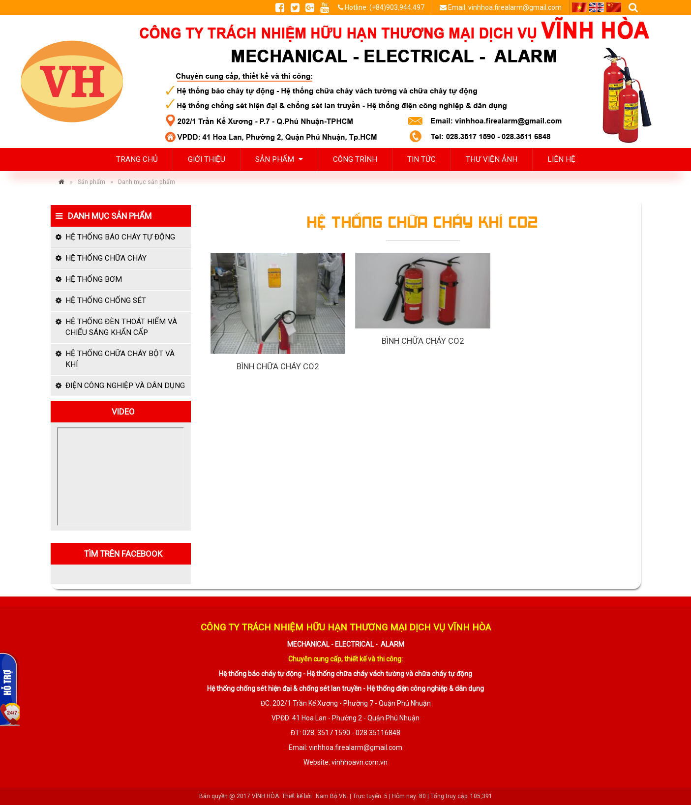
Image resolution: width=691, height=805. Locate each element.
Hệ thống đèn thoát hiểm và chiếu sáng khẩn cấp (121, 327)
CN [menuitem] (613, 7)
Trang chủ (137, 159)
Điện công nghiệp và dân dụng (125, 385)
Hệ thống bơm (93, 279)
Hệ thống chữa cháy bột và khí (120, 359)
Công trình (355, 159)
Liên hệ (561, 159)
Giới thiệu (206, 159)
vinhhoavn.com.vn (359, 762)
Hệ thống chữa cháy (106, 258)
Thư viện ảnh (491, 159)
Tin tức (421, 159)
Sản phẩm (279, 159)
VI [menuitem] (579, 7)
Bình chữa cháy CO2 (278, 366)
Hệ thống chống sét (105, 300)
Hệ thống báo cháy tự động (120, 237)
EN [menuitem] (596, 7)
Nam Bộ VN (331, 796)
